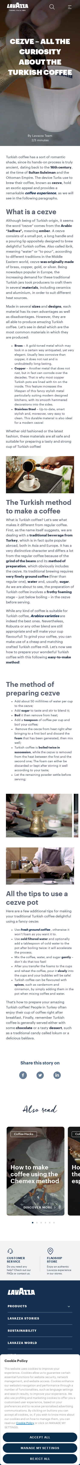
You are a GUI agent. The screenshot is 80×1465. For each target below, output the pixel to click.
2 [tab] (37, 1223)
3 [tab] (41, 1223)
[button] (52, 6)
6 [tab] (54, 1223)
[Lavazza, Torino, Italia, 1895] (17, 7)
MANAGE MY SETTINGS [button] (40, 1448)
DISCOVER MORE (40, 1207)
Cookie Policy (25, 1423)
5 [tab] (50, 1223)
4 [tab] (45, 1223)
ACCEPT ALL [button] (40, 1437)
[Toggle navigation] (70, 7)
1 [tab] (33, 1223)
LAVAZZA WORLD (22, 1342)
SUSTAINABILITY (22, 1330)
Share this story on (40, 1063)
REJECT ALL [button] (40, 1458)
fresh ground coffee (35, 929)
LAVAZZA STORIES (23, 1318)
